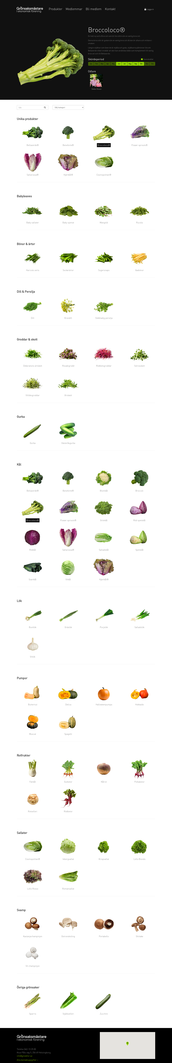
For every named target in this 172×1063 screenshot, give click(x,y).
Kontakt (110, 9)
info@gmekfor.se (24, 1055)
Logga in (149, 9)
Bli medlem (93, 9)
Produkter (55, 9)
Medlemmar (74, 9)
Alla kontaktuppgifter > (27, 1059)
